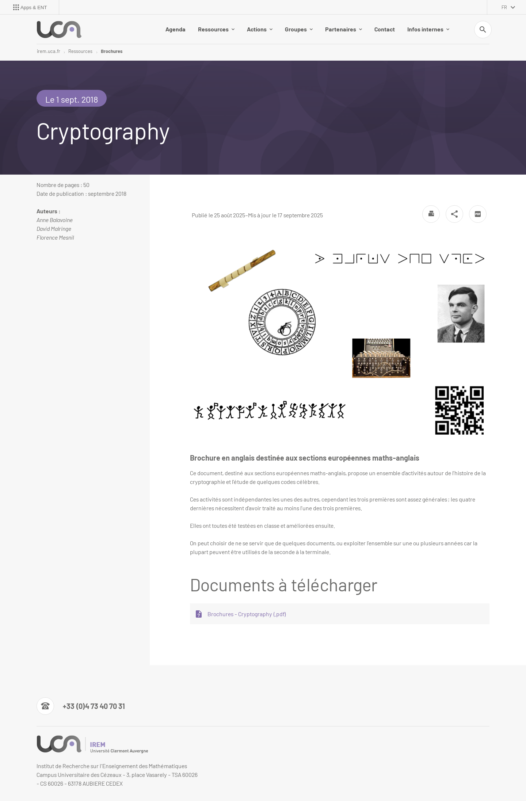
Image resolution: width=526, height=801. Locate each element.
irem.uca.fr (48, 51)
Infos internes (428, 29)
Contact (384, 29)
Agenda (175, 29)
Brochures (111, 51)
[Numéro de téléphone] (81, 706)
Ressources (216, 29)
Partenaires (343, 29)
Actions (259, 29)
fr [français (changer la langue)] (504, 7)
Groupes (299, 29)
